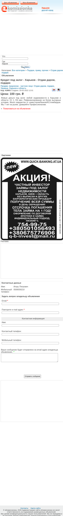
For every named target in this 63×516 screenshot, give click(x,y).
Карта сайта (36, 508)
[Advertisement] (32, 35)
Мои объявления (29, 2)
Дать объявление (10, 2)
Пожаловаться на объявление (16, 109)
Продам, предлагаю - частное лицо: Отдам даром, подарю (27, 86)
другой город (47, 10)
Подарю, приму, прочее (37, 70)
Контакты (25, 508)
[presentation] (32, 369)
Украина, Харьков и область (13, 88)
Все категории (18, 70)
